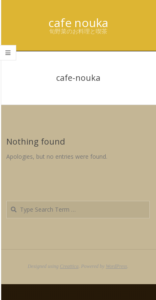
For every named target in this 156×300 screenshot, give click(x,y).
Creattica (69, 266)
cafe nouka (78, 22)
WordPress (116, 266)
